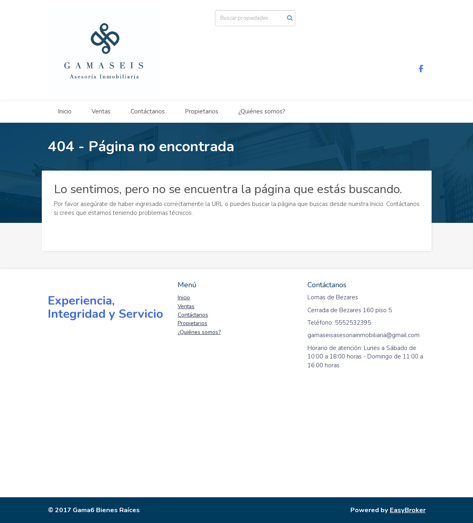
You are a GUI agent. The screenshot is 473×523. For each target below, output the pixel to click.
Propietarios (201, 111)
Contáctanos (148, 111)
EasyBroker (408, 510)
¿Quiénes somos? (261, 111)
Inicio (65, 111)
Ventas (101, 111)
